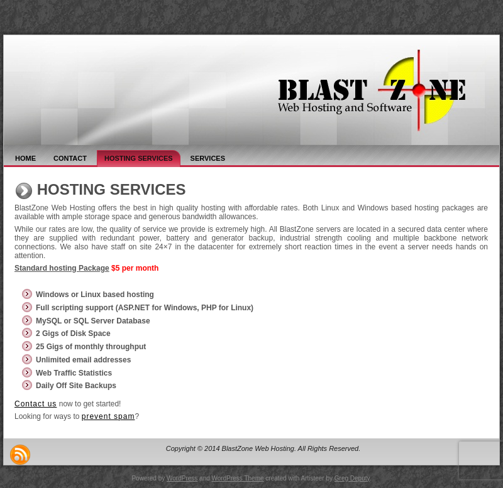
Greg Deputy (352, 478)
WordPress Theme (238, 478)
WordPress (182, 478)
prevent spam (108, 416)
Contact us (35, 403)
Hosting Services (111, 189)
